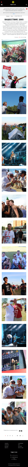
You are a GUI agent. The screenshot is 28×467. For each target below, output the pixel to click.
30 (21, 37)
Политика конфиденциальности (14, 463)
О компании (20, 443)
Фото (12, 16)
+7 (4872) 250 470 (15, 457)
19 (17, 435)
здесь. (14, 13)
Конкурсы (7, 444)
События (6, 443)
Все (25, 37)
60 (23, 37)
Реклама (20, 446)
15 (19, 37)
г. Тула (15, 459)
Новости (6, 447)
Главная (7, 16)
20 (20, 435)
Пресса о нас (20, 447)
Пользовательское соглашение (14, 465)
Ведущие (6, 446)
